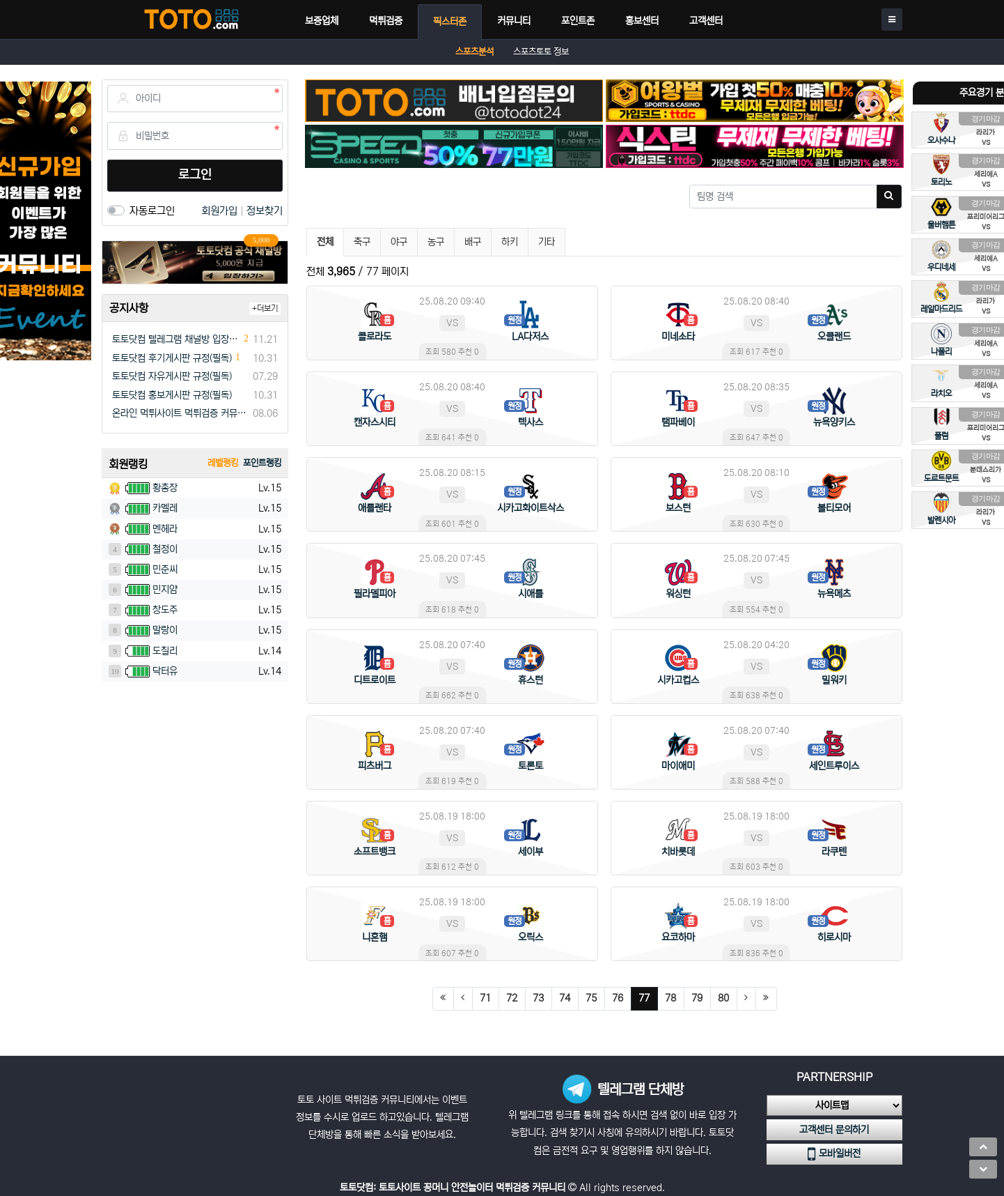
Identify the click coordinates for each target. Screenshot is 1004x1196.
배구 (472, 241)
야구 (399, 241)
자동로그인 (152, 211)
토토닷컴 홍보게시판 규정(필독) (172, 395)
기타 (546, 241)
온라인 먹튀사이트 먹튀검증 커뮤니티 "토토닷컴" (180, 413)
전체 (325, 241)
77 (648, 998)
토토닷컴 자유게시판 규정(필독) (172, 376)
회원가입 (220, 211)
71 (485, 998)
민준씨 (165, 569)
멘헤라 (165, 529)
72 (511, 998)
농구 (436, 241)
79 (697, 998)
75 (591, 998)
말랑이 (165, 630)
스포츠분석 (474, 52)
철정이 (165, 549)
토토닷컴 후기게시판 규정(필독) (172, 358)
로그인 (195, 175)
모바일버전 (834, 1154)
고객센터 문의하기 (834, 1129)
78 (670, 998)
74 (564, 998)
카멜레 (165, 508)
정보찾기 (264, 211)
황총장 (165, 487)
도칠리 (165, 651)
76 (617, 998)
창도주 (165, 609)
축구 (362, 241)
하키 (509, 241)
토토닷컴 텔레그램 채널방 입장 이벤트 (176, 339)
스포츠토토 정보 (541, 52)
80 (723, 998)
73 (538, 998)
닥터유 (165, 671)
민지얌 (165, 589)
